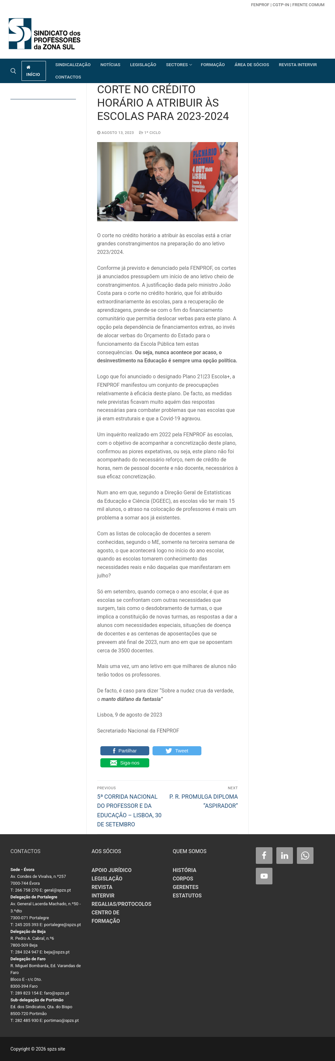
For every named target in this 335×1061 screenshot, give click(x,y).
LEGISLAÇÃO (107, 879)
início (33, 71)
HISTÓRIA (184, 870)
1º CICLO (150, 132)
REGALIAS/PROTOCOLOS (121, 904)
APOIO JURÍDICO (112, 870)
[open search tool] (13, 71)
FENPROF (260, 4)
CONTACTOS (25, 851)
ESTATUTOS (187, 896)
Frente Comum (308, 4)
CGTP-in (280, 4)
